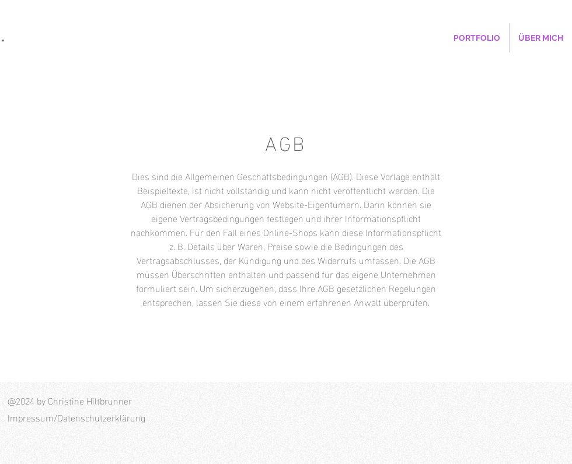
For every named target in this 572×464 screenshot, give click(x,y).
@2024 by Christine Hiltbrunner (70, 400)
